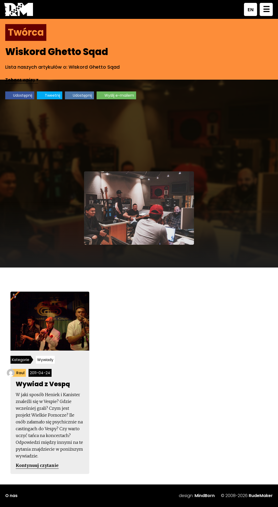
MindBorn (204, 496)
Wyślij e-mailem (119, 95)
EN (251, 9)
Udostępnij (22, 95)
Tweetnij (52, 95)
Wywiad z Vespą (43, 384)
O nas (11, 496)
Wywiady (45, 359)
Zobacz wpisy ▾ (21, 80)
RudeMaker (261, 496)
